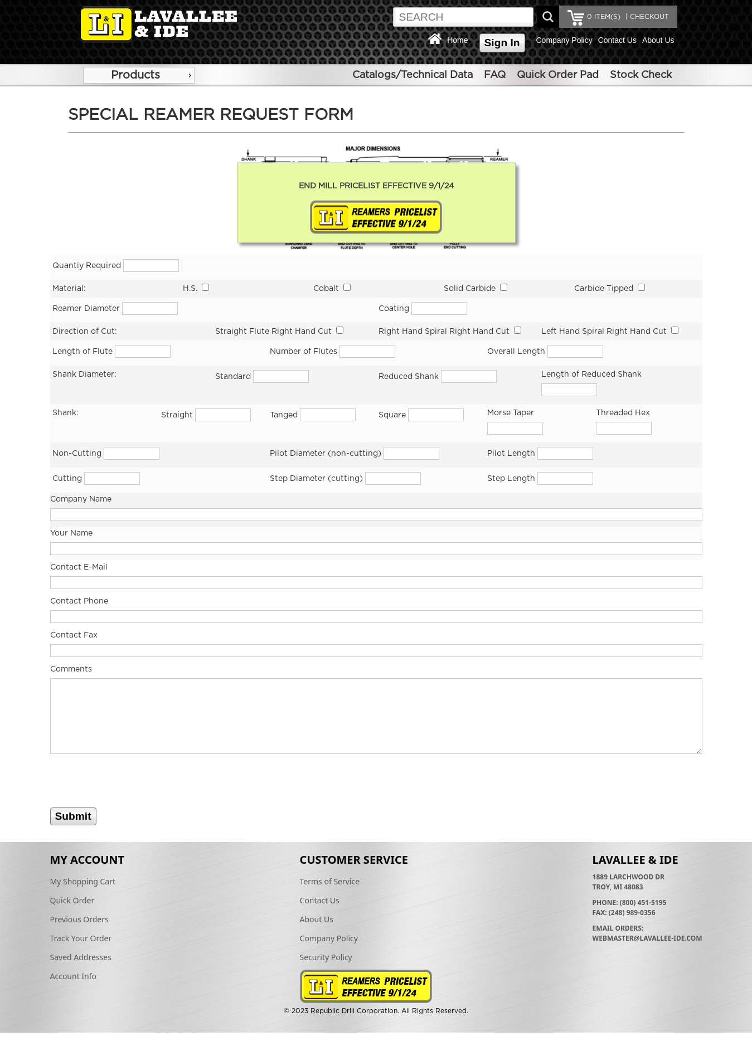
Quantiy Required (87, 266)
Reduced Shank (409, 377)
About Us (658, 40)
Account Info (73, 976)
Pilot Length (511, 454)
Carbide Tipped (603, 289)
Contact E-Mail (79, 567)
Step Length (511, 479)
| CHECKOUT (646, 16)
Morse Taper (510, 413)
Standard (233, 377)
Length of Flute (82, 352)
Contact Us (617, 40)
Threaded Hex (623, 413)
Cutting (67, 479)
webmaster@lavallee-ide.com (647, 938)
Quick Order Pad (558, 75)
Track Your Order (81, 938)
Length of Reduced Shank (591, 374)
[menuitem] (139, 75)
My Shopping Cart (83, 881)
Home (457, 40)
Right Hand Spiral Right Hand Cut (444, 331)
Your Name (71, 533)
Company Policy (564, 40)
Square (392, 415)
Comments (71, 669)
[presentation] (135, 785)
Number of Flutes (303, 352)
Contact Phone (79, 601)
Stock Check (641, 75)
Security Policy (326, 957)
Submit (73, 816)
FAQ (495, 75)
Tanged (284, 415)
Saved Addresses (80, 957)
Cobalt (326, 289)
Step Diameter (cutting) (316, 479)
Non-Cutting (76, 454)
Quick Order (72, 900)
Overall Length (516, 352)
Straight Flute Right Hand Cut (273, 331)
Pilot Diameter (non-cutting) (325, 454)
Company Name (80, 499)
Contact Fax (74, 635)
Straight (177, 415)
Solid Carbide (470, 289)
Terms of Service (330, 881)
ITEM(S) (603, 16)
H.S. (190, 289)
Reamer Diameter (86, 309)
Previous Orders (79, 919)
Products (135, 75)
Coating (394, 309)
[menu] (139, 75)
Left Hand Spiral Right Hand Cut (604, 331)
